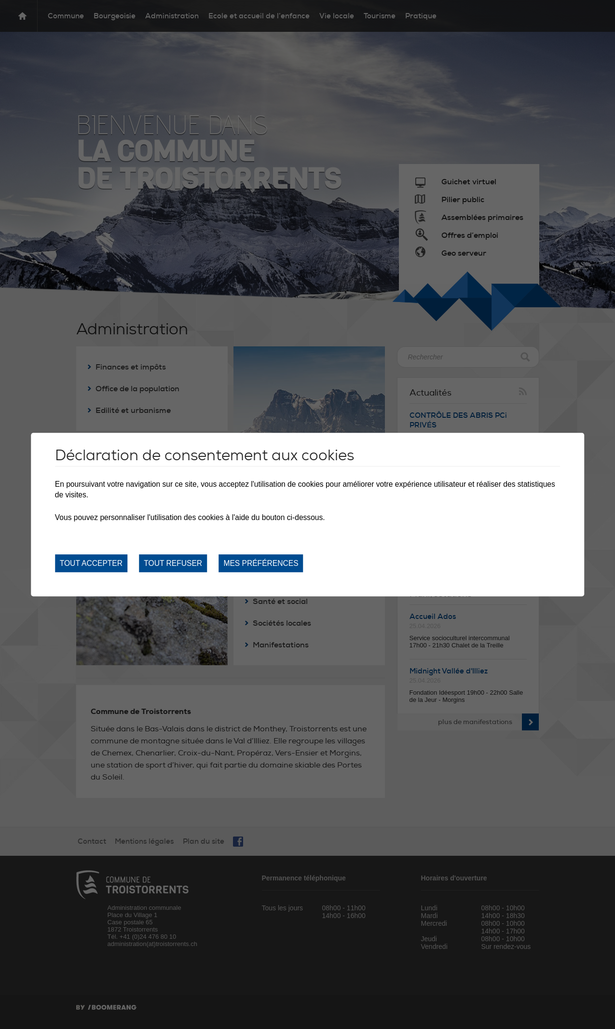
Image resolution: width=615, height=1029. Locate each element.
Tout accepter (91, 563)
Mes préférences (260, 563)
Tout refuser (173, 563)
